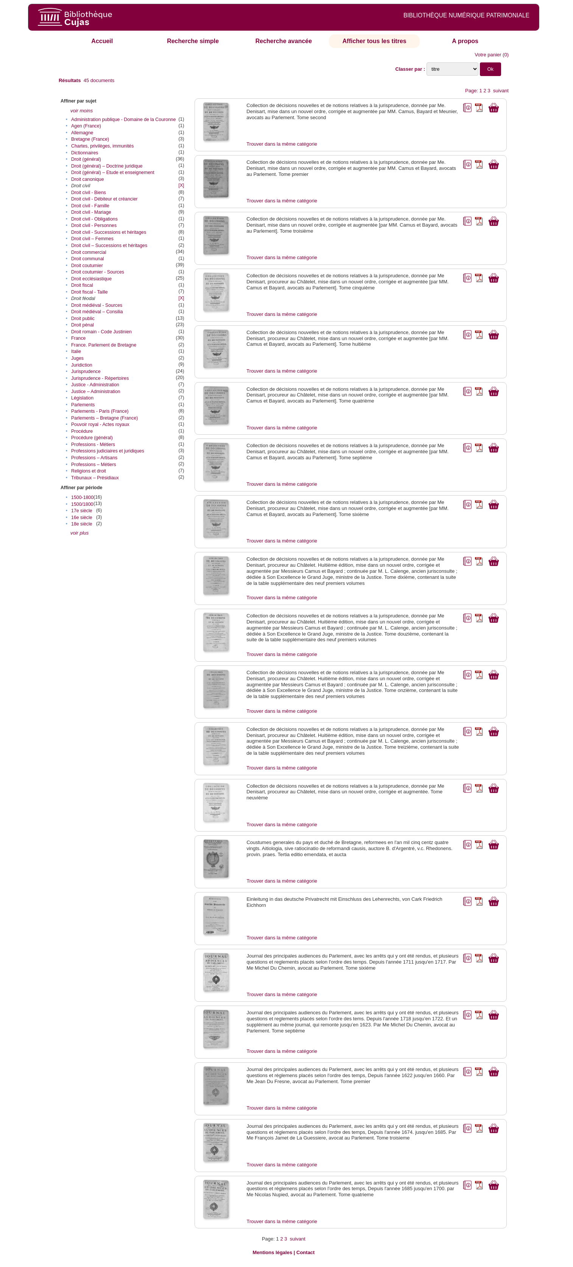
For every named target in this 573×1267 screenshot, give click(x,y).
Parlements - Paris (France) (100, 411)
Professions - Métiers (93, 444)
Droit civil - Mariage (91, 212)
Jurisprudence (86, 371)
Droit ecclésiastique (91, 278)
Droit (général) (86, 159)
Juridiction (81, 365)
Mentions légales (272, 1252)
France (78, 338)
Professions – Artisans (94, 457)
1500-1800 (82, 497)
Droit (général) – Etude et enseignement (112, 172)
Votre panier (488, 55)
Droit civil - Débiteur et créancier (104, 199)
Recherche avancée (283, 41)
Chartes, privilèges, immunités (102, 146)
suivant (501, 90)
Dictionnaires (84, 152)
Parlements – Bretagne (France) (104, 418)
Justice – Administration (95, 391)
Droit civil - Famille (90, 205)
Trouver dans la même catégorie (281, 144)
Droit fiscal (82, 285)
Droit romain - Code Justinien (101, 331)
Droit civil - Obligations (94, 219)
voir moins (81, 110)
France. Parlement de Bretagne (103, 345)
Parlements (83, 404)
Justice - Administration (95, 384)
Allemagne (82, 132)
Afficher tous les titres (374, 41)
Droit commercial (88, 252)
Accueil (102, 41)
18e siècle (81, 524)
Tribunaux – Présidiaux (95, 477)
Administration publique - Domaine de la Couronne (123, 119)
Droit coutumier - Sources (97, 272)
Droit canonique (87, 179)
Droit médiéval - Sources (96, 305)
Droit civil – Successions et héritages (109, 245)
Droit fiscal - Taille (89, 292)
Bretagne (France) (90, 139)
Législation (82, 398)
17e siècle (81, 510)
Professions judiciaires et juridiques (107, 451)
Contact (305, 1252)
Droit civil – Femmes (92, 238)
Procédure (82, 431)
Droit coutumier (87, 265)
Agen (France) (86, 126)
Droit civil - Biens (88, 192)
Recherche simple (193, 41)
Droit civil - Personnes (94, 225)
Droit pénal (82, 325)
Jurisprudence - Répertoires (100, 378)
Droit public (83, 318)
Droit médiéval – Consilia (97, 311)
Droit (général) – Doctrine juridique (107, 166)
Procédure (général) (92, 437)
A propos (465, 41)
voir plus (79, 533)
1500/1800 (82, 504)
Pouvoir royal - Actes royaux (100, 424)
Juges (77, 358)
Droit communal (87, 258)
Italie (76, 351)
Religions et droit (88, 471)
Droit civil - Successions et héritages (108, 232)
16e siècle (81, 517)
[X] (181, 185)
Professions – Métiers (93, 464)
